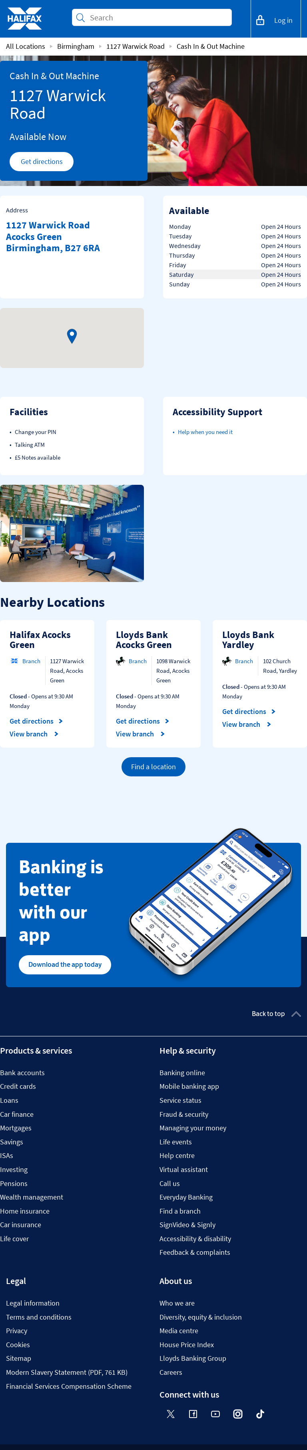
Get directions (47, 163)
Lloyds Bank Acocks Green (144, 639)
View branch (34, 734)
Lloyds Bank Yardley (248, 639)
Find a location (153, 766)
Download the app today (65, 964)
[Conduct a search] (157, 17)
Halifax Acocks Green (40, 639)
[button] (72, 336)
